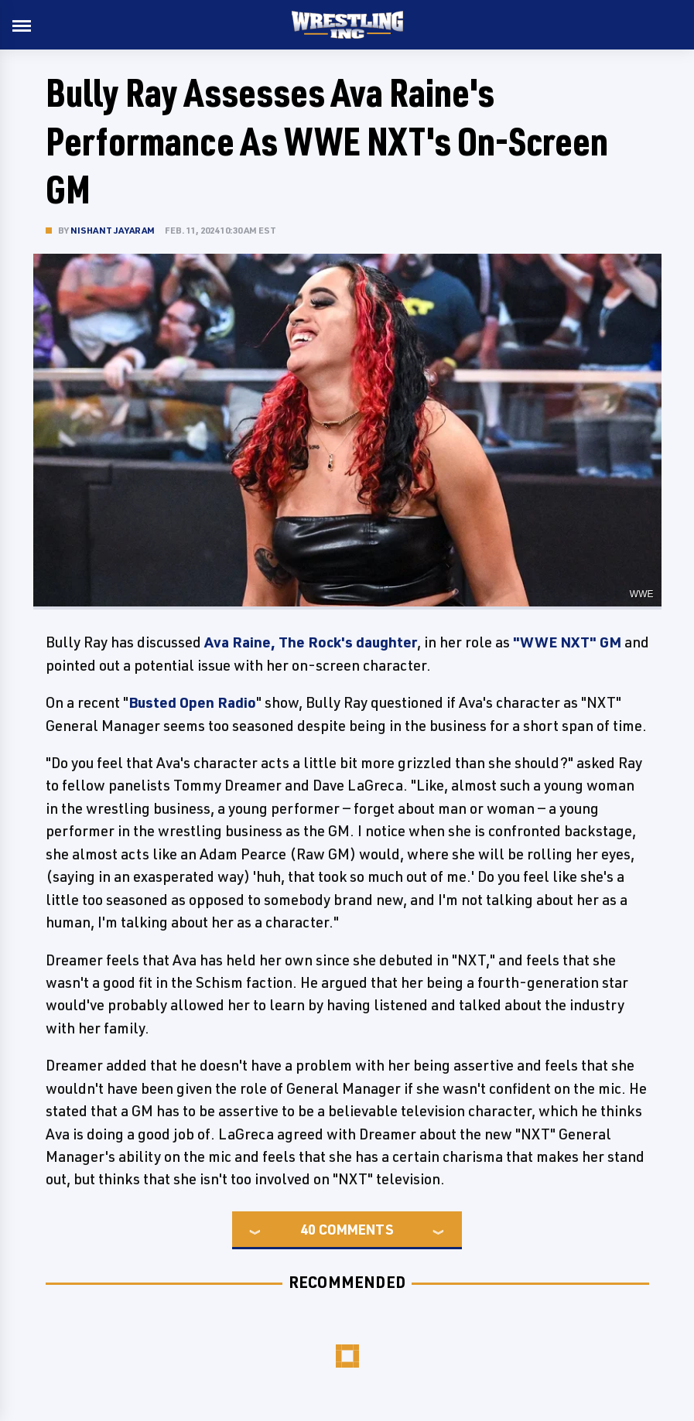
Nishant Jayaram (113, 230)
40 (308, 1229)
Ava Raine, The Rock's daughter (310, 642)
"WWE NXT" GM (567, 642)
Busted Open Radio (192, 702)
